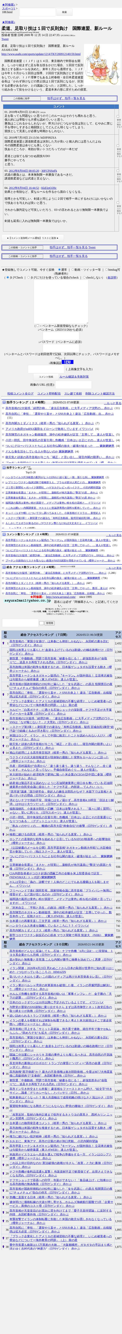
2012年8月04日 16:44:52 (24, 187)
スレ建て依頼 (73, 402)
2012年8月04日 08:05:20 (24, 170)
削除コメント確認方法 (100, 402)
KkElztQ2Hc (49, 187)
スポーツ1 (8, 8)
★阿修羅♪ (8, 4)
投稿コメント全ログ (20, 402)
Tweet (5, 39)
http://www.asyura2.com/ (61, 605)
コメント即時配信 (49, 402)
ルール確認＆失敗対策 (74, 385)
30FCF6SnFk (49, 170)
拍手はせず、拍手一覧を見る (66, 98)
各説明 (112, 277)
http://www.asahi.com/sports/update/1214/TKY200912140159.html (41, 54)
